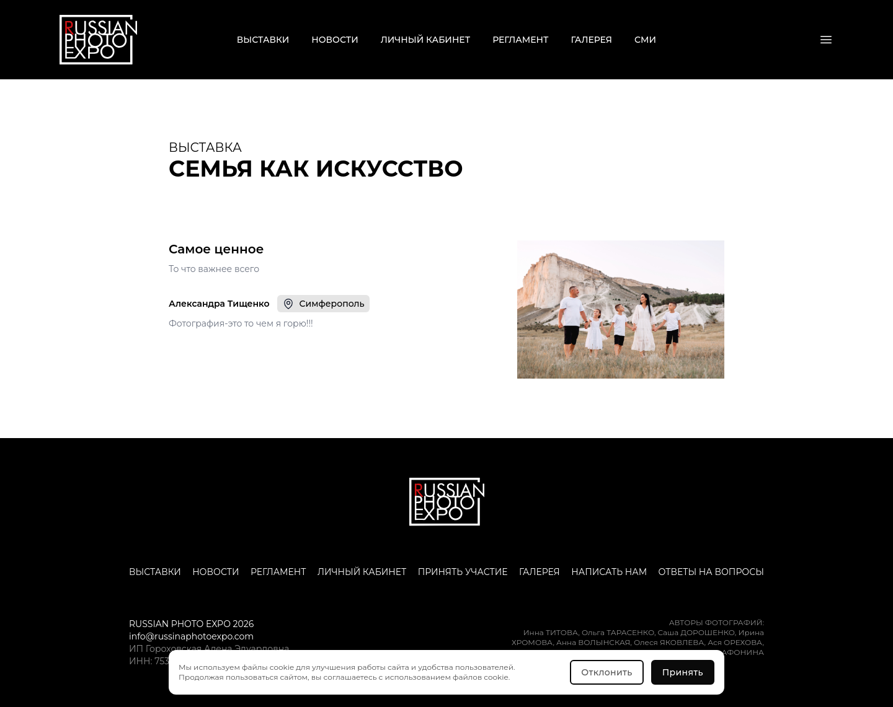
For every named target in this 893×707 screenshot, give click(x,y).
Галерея (592, 39)
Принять (682, 672)
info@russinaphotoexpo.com (191, 636)
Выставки (263, 39)
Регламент (520, 39)
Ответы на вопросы (711, 571)
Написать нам (609, 571)
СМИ (645, 39)
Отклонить (606, 672)
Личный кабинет (425, 39)
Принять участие (463, 571)
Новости (334, 39)
